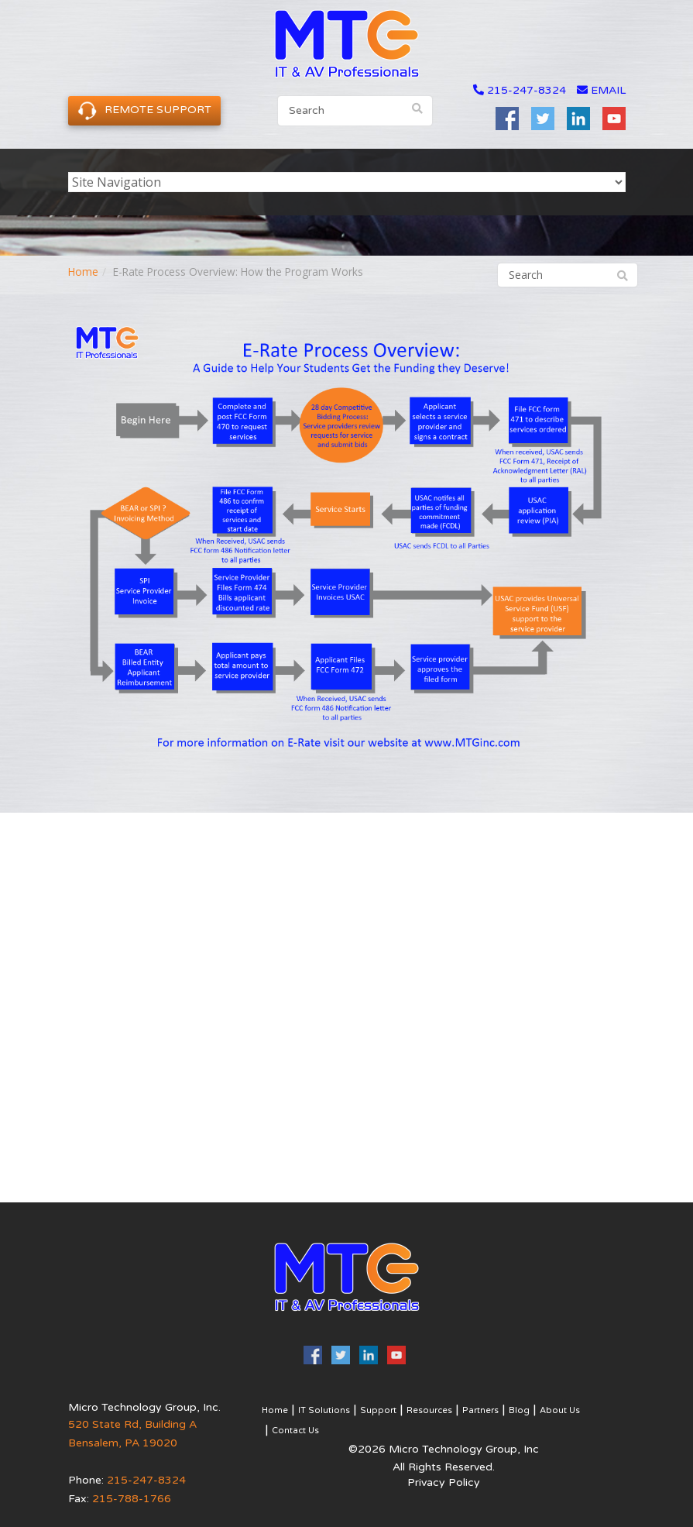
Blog (519, 1410)
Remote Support (144, 110)
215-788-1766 (131, 1498)
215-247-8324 (526, 90)
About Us (560, 1410)
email (601, 90)
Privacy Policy (443, 1482)
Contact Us (295, 1431)
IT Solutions (324, 1410)
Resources (429, 1410)
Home (83, 271)
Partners (480, 1410)
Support (378, 1410)
